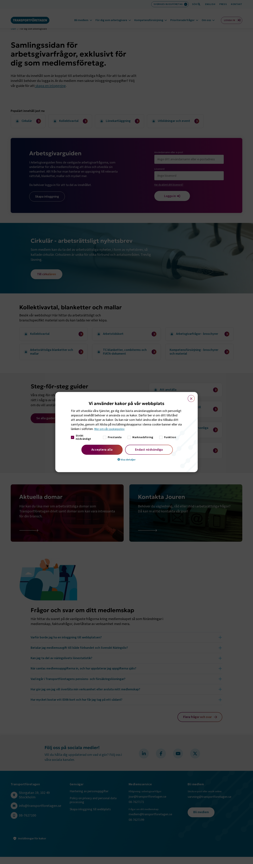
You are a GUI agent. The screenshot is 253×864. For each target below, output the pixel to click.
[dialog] (126, 432)
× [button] (189, 397)
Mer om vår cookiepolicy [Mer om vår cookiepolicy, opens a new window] (110, 429)
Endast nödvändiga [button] (149, 449)
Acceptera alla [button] (102, 449)
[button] (126, 459)
